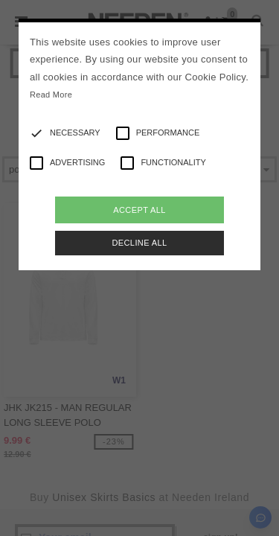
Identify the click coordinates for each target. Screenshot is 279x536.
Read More (51, 94)
